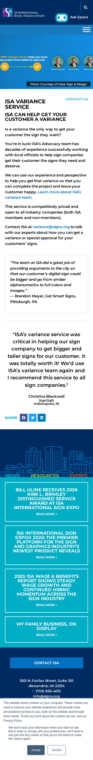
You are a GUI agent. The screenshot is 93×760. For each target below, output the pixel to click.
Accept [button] (35, 750)
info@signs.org (46, 696)
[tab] (12, 476)
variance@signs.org (51, 226)
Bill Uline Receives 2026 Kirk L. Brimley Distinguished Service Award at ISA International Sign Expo (46, 498)
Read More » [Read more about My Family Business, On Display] (46, 635)
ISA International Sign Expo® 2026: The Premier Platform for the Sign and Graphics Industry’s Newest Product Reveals (46, 542)
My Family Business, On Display (46, 626)
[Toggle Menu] (87, 29)
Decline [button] (57, 750)
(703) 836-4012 (48, 691)
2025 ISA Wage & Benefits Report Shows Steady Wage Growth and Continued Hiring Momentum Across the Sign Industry (46, 587)
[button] (86, 7)
